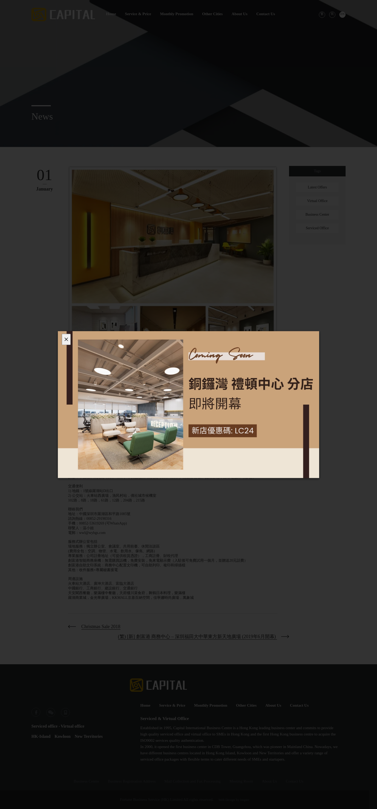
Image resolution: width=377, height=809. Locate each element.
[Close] (66, 339)
